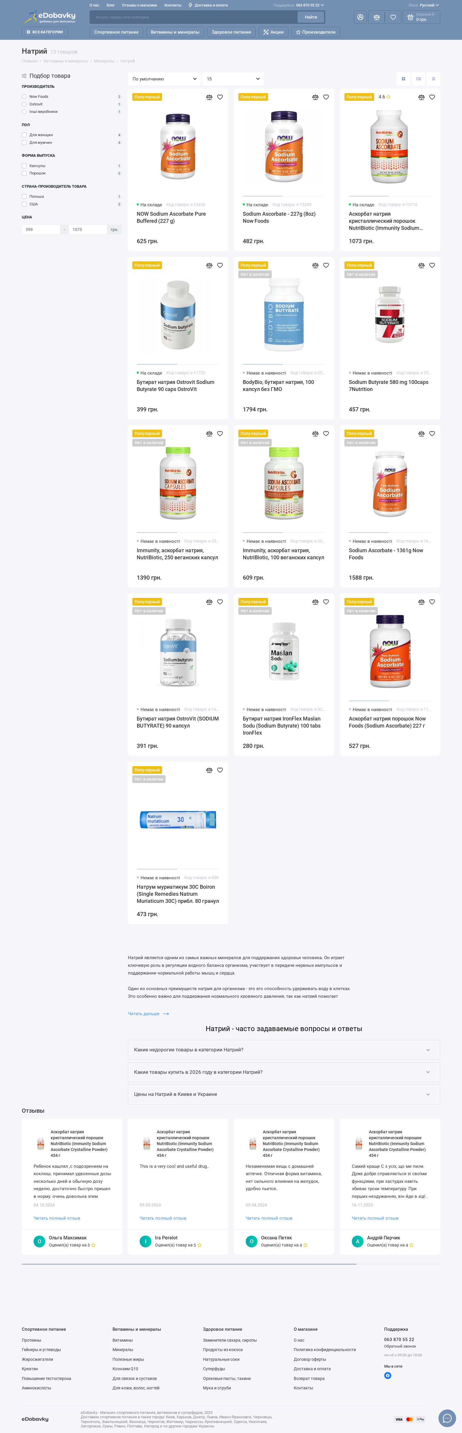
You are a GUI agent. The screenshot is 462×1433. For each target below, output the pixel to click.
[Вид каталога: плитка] (403, 79)
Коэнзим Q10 (125, 1368)
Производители (316, 32)
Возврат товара (309, 1378)
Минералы (123, 1349)
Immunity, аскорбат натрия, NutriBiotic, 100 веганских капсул (283, 553)
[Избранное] (393, 17)
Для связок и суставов (135, 1378)
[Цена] (41, 230)
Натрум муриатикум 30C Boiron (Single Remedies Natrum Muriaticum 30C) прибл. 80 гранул (178, 894)
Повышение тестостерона (46, 1378)
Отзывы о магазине (139, 5)
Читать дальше (148, 1013)
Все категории (45, 32)
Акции (273, 32)
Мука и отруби (217, 1388)
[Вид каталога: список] (418, 79)
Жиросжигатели (37, 1359)
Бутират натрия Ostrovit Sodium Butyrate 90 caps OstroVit (175, 385)
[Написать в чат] (447, 1418)
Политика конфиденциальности (325, 1349)
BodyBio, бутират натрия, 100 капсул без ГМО (278, 385)
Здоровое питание (231, 32)
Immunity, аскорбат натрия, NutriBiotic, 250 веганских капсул (177, 553)
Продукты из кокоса (223, 1349)
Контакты (173, 5)
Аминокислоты (36, 1388)
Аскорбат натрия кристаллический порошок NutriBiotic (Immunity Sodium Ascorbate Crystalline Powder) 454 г (390, 221)
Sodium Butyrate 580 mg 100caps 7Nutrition (388, 385)
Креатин (30, 1368)
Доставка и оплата (208, 5)
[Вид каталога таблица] (433, 79)
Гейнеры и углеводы (41, 1349)
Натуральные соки (221, 1359)
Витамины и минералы (175, 32)
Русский (424, 5)
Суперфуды (214, 1368)
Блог (111, 5)
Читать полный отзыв (57, 1218)
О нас (94, 5)
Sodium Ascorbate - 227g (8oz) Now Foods (279, 217)
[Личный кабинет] (360, 17)
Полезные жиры (128, 1359)
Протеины (31, 1340)
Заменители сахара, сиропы (230, 1340)
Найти (311, 17)
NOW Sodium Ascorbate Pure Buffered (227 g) (171, 217)
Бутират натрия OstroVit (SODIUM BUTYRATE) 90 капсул (178, 722)
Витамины (123, 1340)
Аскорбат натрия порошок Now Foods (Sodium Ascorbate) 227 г (387, 722)
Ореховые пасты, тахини (227, 1378)
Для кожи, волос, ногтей (136, 1388)
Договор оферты (310, 1359)
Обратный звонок (400, 1346)
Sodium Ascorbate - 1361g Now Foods (386, 553)
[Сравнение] (377, 17)
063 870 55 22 (298, 5)
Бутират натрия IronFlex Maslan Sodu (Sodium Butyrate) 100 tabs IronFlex (282, 725)
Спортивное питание (116, 32)
